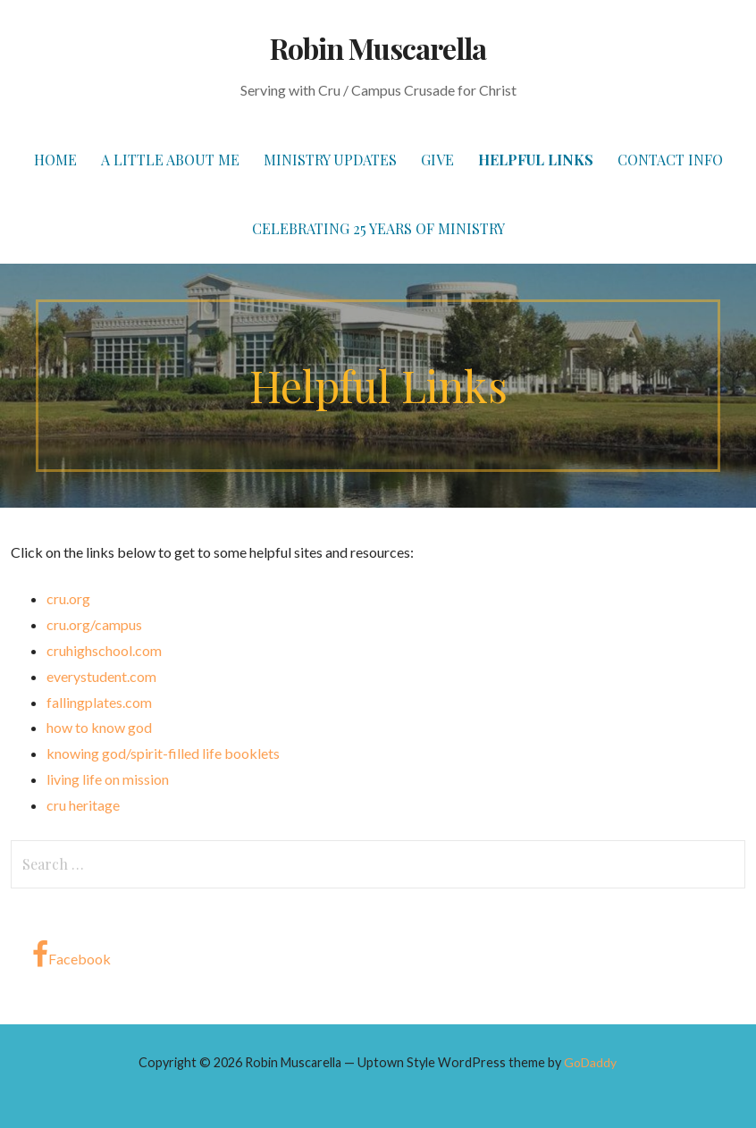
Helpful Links (535, 159)
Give (437, 159)
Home (55, 159)
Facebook (71, 954)
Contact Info (670, 159)
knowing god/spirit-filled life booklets (163, 753)
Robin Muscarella (378, 48)
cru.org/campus (94, 624)
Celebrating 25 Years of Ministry (378, 228)
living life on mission (107, 778)
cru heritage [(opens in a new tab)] (83, 804)
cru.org (68, 598)
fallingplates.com (99, 702)
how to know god (99, 727)
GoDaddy (590, 1062)
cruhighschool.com (104, 650)
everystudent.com (101, 676)
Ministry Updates (330, 159)
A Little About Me (170, 159)
